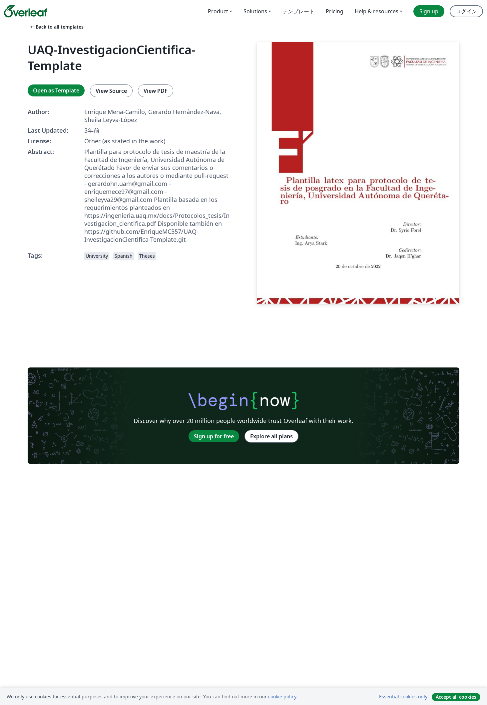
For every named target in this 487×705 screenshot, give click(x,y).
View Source (111, 90)
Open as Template (56, 90)
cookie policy (282, 696)
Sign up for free (214, 436)
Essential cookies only (403, 696)
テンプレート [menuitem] (298, 11)
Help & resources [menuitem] (376, 11)
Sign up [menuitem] (428, 11)
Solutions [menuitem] (255, 11)
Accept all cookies (456, 697)
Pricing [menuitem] (334, 11)
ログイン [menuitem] (466, 11)
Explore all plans (271, 436)
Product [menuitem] (218, 11)
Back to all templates (56, 27)
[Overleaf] (25, 11)
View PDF (156, 90)
